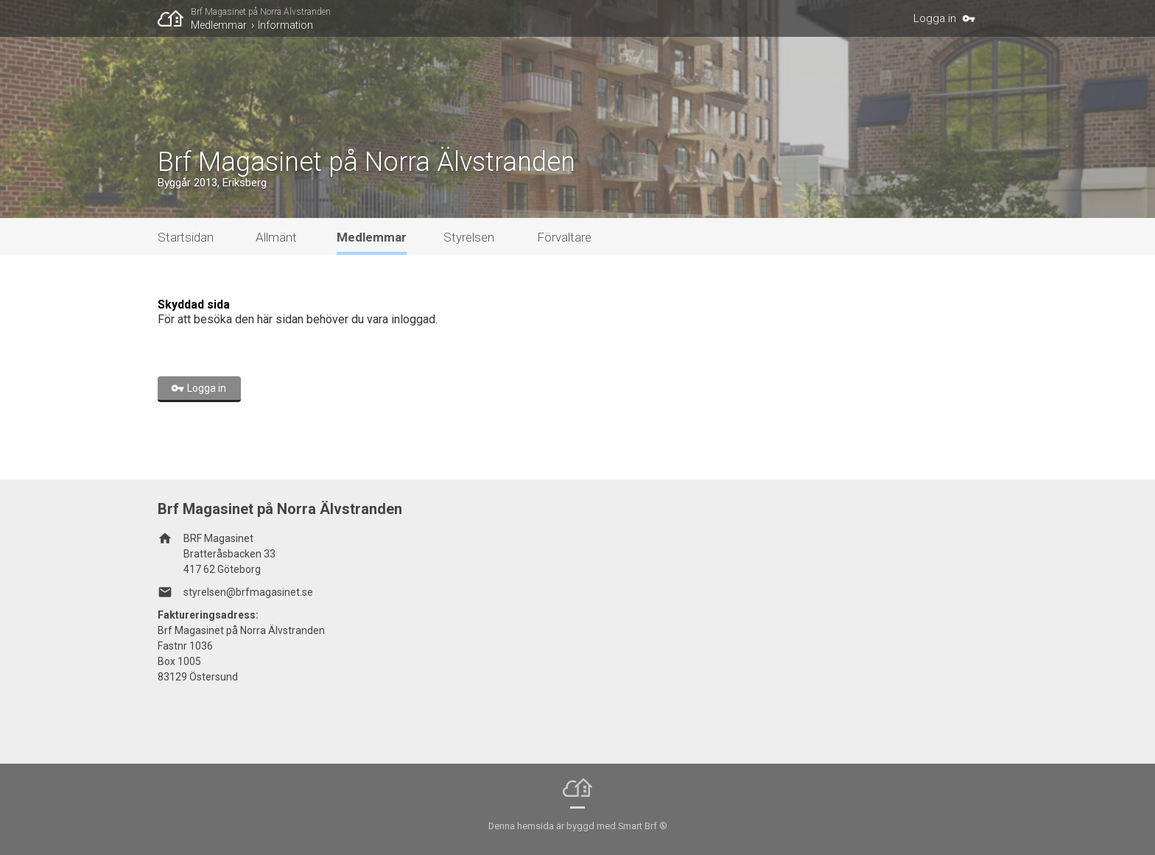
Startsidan (186, 237)
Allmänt (276, 237)
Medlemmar (219, 25)
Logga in (934, 18)
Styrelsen (468, 237)
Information (285, 25)
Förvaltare (564, 237)
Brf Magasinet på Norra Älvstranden (261, 12)
